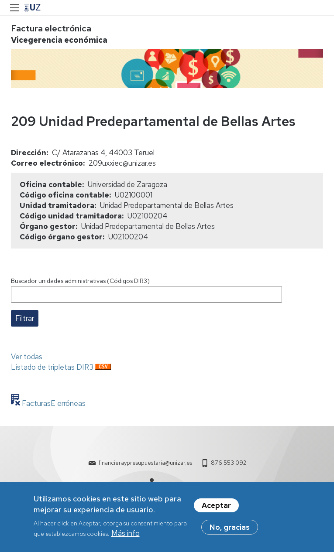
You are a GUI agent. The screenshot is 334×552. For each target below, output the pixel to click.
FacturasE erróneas (53, 403)
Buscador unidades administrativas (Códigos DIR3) (80, 281)
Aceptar (216, 508)
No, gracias (230, 530)
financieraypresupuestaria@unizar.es (145, 463)
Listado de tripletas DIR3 (52, 367)
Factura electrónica (51, 28)
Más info (125, 536)
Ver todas (26, 356)
